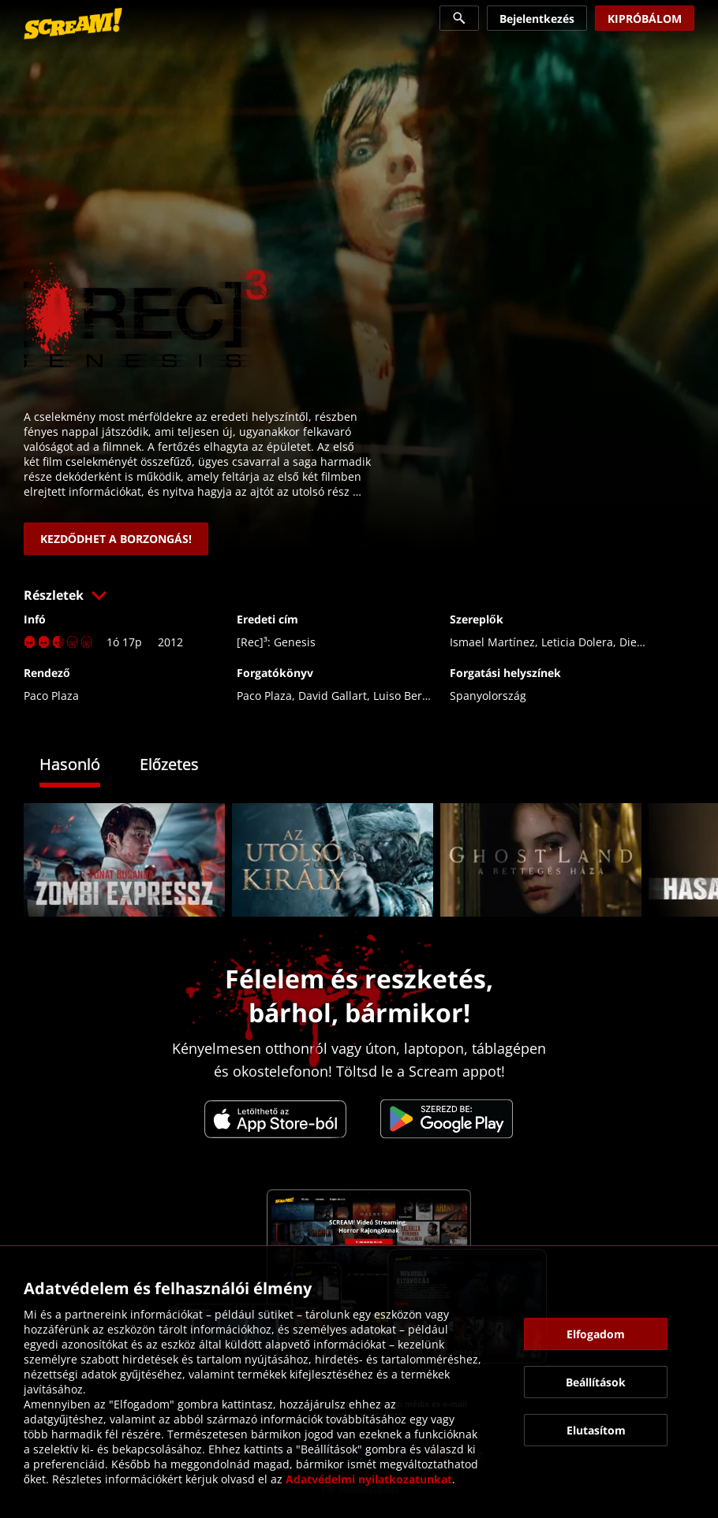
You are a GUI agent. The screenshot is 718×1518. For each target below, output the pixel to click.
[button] (359, 595)
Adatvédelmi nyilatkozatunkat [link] (369, 1478)
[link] (73, 23)
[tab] (82, 766)
